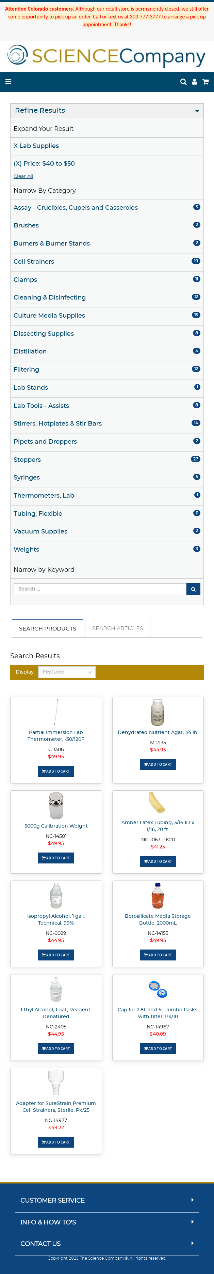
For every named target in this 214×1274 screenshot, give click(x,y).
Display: (25, 672)
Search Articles (117, 628)
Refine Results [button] (40, 110)
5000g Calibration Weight (56, 826)
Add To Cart (56, 771)
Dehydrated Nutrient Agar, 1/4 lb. (158, 732)
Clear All (23, 176)
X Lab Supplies (36, 146)
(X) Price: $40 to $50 (44, 164)
